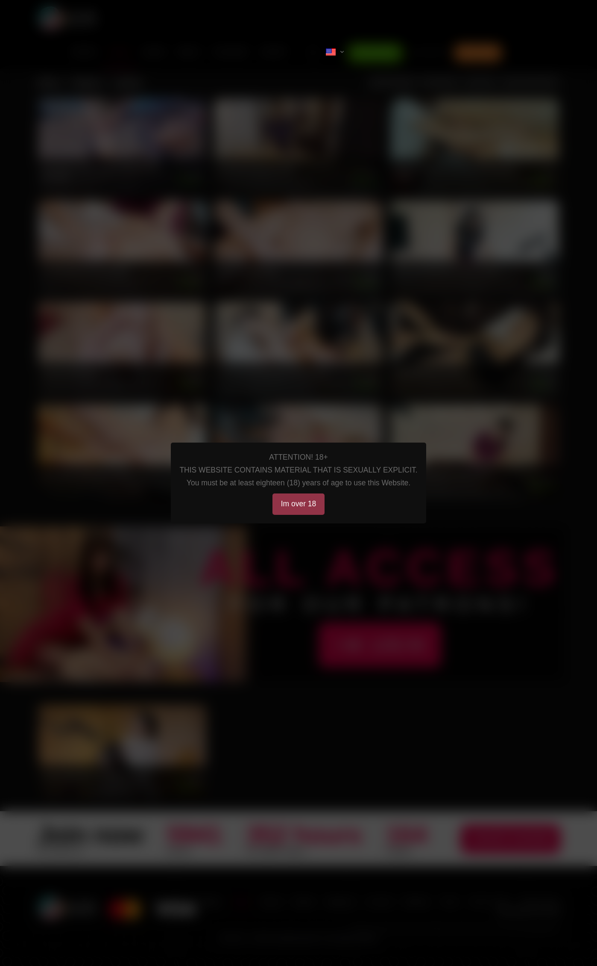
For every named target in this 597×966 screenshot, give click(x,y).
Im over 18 (298, 503)
